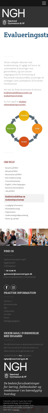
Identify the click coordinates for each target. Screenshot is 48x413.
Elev (5, 307)
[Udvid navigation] (44, 3)
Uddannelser (9, 311)
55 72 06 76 (11, 270)
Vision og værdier (12, 218)
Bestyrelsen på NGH (13, 174)
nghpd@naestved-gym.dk (16, 359)
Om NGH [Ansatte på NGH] (9, 162)
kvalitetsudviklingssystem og (18, 92)
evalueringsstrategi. (13, 95)
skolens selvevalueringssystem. (15, 103)
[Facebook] (6, 287)
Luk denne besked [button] (42, 402)
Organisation (10, 212)
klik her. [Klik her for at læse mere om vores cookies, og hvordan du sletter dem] (16, 410)
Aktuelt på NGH (11, 171)
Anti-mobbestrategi (13, 178)
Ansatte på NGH (11, 168)
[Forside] (13, 17)
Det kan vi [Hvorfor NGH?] (8, 301)
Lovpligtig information (14, 205)
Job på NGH (10, 191)
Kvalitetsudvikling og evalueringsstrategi (15, 198)
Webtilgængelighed (11, 321)
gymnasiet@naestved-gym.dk (18, 274)
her (20, 355)
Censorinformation (12, 181)
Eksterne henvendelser (14, 188)
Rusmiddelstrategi (12, 208)
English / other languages (15, 184)
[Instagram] (13, 287)
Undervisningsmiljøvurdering (16, 215)
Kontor (6, 317)
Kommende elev (10, 304)
